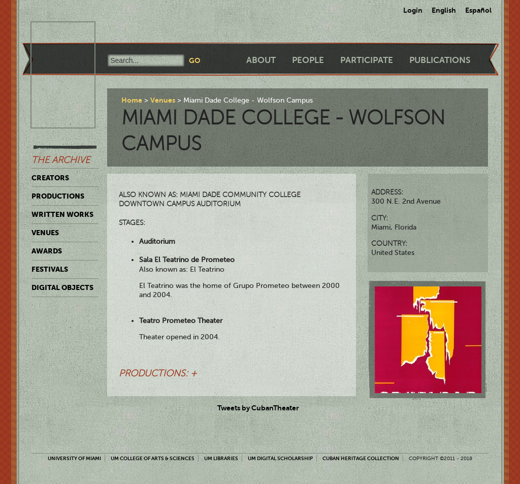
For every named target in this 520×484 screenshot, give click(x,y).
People (308, 60)
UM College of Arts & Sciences (152, 458)
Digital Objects (62, 287)
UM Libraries (221, 458)
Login (412, 10)
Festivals (49, 269)
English (444, 10)
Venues (45, 233)
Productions (57, 196)
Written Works (62, 214)
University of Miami (74, 458)
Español (478, 10)
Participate (366, 60)
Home (131, 100)
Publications (439, 60)
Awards (46, 251)
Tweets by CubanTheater (258, 408)
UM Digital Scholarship (280, 458)
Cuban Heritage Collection (360, 458)
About (261, 60)
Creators (50, 178)
